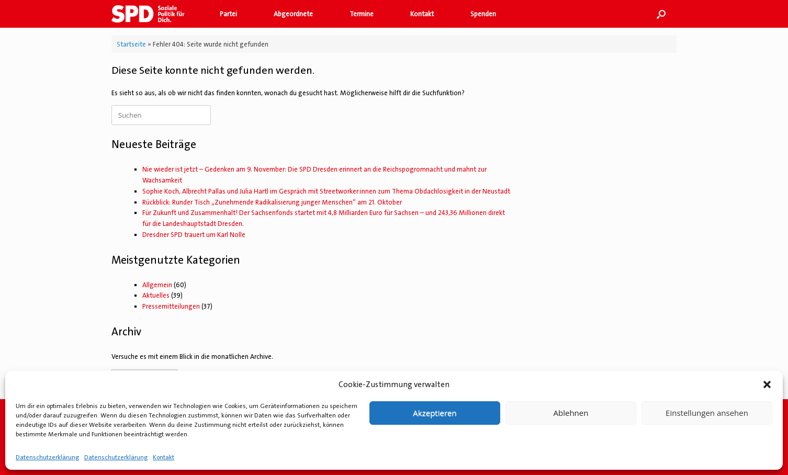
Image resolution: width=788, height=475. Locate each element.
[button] (767, 384)
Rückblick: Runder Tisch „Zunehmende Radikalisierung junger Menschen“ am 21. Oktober (272, 202)
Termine (362, 13)
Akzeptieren (434, 413)
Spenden (483, 13)
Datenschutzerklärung (47, 457)
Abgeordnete (293, 13)
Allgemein (157, 284)
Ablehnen (571, 413)
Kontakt (163, 457)
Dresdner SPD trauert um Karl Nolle (193, 234)
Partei (228, 13)
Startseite (131, 44)
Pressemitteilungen (171, 306)
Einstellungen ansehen (707, 413)
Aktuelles (156, 295)
